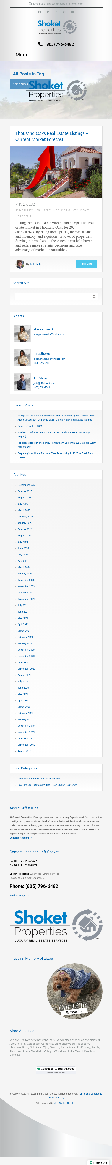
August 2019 (24, 751)
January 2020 (25, 719)
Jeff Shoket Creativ (64, 1103)
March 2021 (24, 630)
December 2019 (26, 725)
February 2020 (25, 713)
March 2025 (24, 510)
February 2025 (25, 516)
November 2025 (26, 485)
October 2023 (25, 592)
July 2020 (23, 681)
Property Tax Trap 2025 (30, 426)
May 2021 (23, 618)
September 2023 (26, 599)
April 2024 (23, 561)
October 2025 (25, 491)
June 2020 (23, 687)
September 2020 (26, 668)
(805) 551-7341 (42, 387)
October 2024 (25, 529)
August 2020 (24, 675)
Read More (86, 264)
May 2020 (23, 694)
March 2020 (24, 706)
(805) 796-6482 (59, 44)
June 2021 (23, 611)
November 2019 (26, 732)
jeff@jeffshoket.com (45, 383)
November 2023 (26, 586)
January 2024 (25, 573)
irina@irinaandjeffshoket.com (49, 334)
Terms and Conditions (90, 1093)
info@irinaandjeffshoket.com (65, 3)
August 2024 (24, 535)
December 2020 (26, 649)
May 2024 (23, 554)
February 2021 (25, 637)
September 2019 (26, 744)
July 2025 (23, 504)
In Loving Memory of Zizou (31, 958)
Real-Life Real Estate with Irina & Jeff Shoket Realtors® (47, 785)
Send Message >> (19, 895)
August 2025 (24, 497)
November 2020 (26, 656)
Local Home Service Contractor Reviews (39, 778)
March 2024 (24, 567)
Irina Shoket (42, 354)
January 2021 (25, 643)
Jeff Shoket (36, 264)
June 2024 (23, 548)
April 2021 (23, 624)
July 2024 (23, 542)
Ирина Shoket (43, 329)
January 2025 (25, 523)
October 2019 (25, 738)
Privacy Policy (56, 1097)
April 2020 (23, 700)
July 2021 (23, 605)
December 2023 (26, 580)
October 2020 (25, 662)
